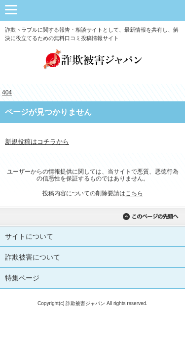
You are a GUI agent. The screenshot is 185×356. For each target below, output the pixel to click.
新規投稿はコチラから (37, 141)
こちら (134, 193)
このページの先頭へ (150, 216)
